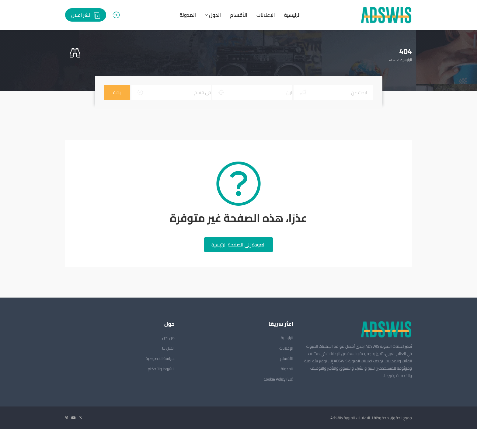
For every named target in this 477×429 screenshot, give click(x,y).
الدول (213, 15)
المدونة (187, 15)
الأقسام (238, 15)
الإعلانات (265, 15)
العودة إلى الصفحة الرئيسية (238, 244)
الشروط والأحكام (161, 368)
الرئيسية (292, 15)
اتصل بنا (168, 348)
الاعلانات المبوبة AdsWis (350, 417)
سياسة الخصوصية (160, 358)
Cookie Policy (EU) (278, 379)
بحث (117, 92)
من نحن (168, 337)
